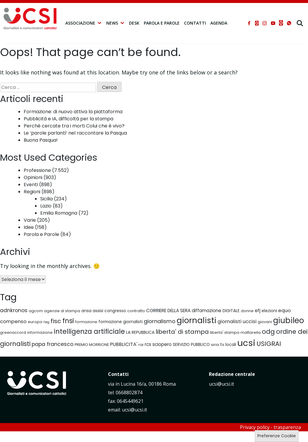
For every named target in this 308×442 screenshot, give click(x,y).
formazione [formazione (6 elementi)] (86, 321)
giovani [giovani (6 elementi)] (265, 321)
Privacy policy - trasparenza (270, 427)
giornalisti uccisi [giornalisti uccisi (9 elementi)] (237, 321)
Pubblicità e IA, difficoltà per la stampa (68, 118)
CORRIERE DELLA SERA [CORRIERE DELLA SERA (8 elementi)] (168, 310)
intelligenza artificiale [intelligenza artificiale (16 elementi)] (89, 331)
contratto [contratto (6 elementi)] (136, 310)
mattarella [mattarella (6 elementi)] (251, 332)
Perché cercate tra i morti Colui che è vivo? (74, 125)
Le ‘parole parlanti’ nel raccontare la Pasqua (75, 133)
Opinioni (33, 177)
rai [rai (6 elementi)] (140, 344)
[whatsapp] (289, 23)
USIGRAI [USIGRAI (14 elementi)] (269, 343)
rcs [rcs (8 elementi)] (148, 344)
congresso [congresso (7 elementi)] (115, 311)
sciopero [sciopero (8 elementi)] (162, 344)
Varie (30, 220)
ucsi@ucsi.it (221, 384)
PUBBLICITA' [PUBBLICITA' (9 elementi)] (123, 344)
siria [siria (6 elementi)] (215, 344)
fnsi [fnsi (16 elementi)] (68, 320)
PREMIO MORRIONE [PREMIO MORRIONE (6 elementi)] (92, 344)
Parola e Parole (162, 23)
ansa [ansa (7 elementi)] (86, 311)
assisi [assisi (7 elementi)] (98, 311)
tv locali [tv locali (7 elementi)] (228, 344)
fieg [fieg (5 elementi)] (46, 322)
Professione (37, 170)
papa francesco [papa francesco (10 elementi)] (52, 344)
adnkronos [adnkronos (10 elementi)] (14, 310)
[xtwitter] (257, 23)
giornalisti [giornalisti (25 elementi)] (196, 320)
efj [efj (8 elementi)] (257, 310)
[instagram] (264, 23)
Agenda (218, 23)
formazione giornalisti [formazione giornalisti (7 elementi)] (121, 322)
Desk (134, 23)
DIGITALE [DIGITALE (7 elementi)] (231, 311)
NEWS (115, 23)
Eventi (31, 184)
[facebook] (249, 23)
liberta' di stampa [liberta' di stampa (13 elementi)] (182, 332)
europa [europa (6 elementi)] (35, 321)
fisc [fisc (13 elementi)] (56, 321)
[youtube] (273, 23)
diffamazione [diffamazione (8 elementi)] (206, 310)
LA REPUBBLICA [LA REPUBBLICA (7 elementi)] (140, 332)
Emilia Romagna (58, 213)
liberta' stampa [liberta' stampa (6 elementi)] (224, 332)
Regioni (32, 191)
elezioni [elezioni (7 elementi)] (269, 311)
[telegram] (281, 23)
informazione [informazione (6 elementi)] (40, 332)
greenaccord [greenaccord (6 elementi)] (13, 332)
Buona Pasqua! (41, 140)
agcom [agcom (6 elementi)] (36, 310)
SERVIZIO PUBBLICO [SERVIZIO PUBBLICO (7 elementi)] (191, 344)
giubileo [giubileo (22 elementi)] (288, 320)
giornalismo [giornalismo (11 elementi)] (159, 321)
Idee (29, 227)
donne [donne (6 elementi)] (247, 310)
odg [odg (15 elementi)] (268, 331)
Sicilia (46, 198)
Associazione (83, 23)
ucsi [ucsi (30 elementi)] (246, 343)
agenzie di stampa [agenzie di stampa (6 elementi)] (62, 310)
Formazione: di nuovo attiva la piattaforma (73, 111)
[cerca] (300, 23)
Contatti (195, 23)
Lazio (45, 205)
